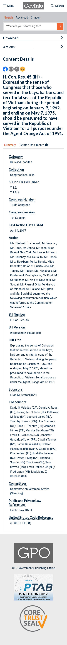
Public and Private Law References (25, 503)
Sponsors (16, 389)
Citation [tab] (35, 17)
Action (14, 238)
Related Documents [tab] (33, 145)
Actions (9, 47)
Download (10, 38)
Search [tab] (8, 17)
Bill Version (17, 327)
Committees (18, 483)
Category (16, 156)
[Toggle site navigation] (8, 5)
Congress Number (22, 199)
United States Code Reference (31, 517)
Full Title (15, 340)
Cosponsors (17, 402)
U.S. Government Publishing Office (33, 556)
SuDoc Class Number (24, 182)
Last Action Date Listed (26, 225)
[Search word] (30, 26)
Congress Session (22, 212)
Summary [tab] (10, 145)
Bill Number (17, 314)
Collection (16, 169)
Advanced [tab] (22, 17)
